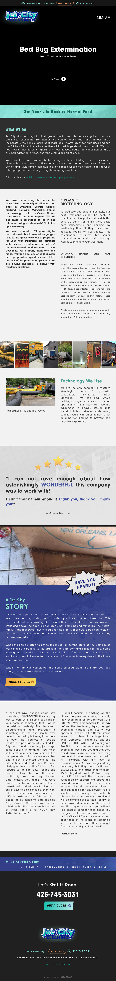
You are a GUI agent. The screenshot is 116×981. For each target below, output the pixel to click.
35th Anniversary (30, 3)
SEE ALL (102, 867)
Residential (71, 957)
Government (54, 957)
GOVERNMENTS (54, 867)
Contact (93, 957)
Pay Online (49, 3)
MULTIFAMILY (30, 867)
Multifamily (37, 957)
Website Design (52, 977)
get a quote (56, 905)
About (83, 957)
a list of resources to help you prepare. (50, 177)
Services (23, 957)
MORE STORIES (19, 682)
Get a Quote (64, 3)
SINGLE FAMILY (81, 867)
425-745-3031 (58, 894)
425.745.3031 (85, 3)
